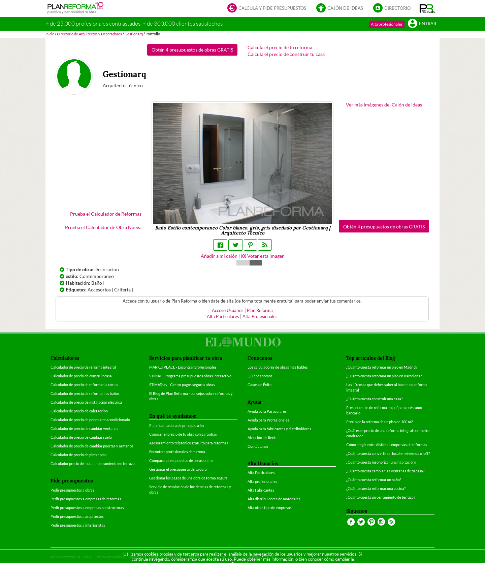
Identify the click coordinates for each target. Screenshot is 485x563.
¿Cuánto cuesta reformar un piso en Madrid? (381, 367)
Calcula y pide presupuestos (266, 8)
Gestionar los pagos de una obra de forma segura (188, 478)
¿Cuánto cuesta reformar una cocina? (376, 488)
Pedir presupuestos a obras (72, 490)
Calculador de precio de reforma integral (83, 367)
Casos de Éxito (259, 384)
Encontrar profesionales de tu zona (177, 451)
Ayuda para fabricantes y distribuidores (279, 429)
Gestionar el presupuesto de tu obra (178, 469)
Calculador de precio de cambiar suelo (81, 437)
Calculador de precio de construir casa (81, 376)
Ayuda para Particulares (267, 411)
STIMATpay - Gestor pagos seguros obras (182, 384)
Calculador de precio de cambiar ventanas (84, 428)
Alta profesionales (386, 24)
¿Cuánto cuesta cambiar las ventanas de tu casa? (385, 471)
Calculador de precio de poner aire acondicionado (90, 419)
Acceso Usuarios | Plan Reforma (242, 310)
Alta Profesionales (260, 316)
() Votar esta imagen (263, 256)
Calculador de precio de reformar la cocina (85, 384)
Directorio (392, 8)
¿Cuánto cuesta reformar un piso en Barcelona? (384, 376)
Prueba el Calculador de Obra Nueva (103, 227)
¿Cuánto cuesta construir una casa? (374, 399)
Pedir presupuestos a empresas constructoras (87, 507)
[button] (428, 8)
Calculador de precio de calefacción (79, 411)
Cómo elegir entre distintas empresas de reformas (386, 444)
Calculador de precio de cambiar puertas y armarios (92, 446)
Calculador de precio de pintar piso (78, 454)
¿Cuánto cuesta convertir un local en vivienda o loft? (388, 453)
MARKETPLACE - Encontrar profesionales (183, 367)
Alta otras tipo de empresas (270, 507)
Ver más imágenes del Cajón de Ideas (384, 104)
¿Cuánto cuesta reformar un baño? (373, 479)
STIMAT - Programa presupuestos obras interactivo (190, 376)
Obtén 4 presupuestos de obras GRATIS (192, 50)
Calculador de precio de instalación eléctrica (86, 402)
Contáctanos (258, 446)
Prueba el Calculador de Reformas (105, 214)
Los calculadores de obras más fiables (278, 367)
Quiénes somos (260, 376)
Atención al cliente (263, 437)
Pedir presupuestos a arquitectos (77, 516)
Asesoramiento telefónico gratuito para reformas (188, 443)
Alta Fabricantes (261, 490)
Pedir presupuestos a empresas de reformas (86, 499)
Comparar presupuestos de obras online (181, 460)
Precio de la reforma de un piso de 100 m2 (379, 421)
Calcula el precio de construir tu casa (286, 54)
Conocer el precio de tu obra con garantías (183, 434)
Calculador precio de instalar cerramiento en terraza (93, 463)
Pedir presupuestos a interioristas (78, 525)
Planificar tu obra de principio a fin (176, 425)
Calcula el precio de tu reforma (280, 47)
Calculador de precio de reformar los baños (85, 393)
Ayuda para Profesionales (268, 420)
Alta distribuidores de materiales (274, 499)
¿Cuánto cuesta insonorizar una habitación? (381, 462)
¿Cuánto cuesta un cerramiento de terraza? (380, 497)
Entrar (422, 24)
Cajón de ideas (339, 8)
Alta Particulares (223, 316)
